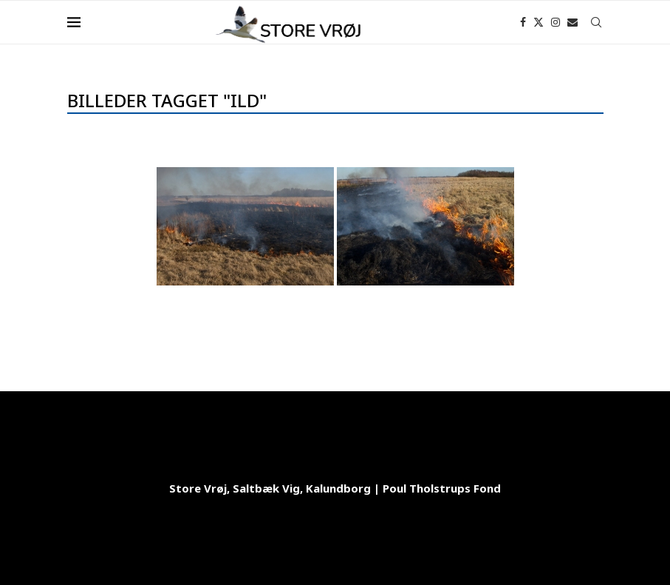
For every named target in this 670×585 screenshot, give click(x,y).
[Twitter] (538, 22)
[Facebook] (523, 22)
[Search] (596, 22)
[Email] (572, 22)
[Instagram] (555, 22)
